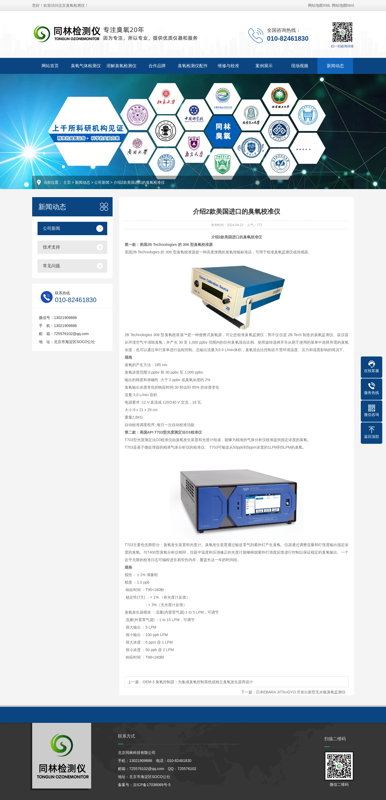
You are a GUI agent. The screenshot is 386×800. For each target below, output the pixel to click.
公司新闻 (101, 182)
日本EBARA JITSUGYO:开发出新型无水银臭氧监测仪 (301, 692)
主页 (67, 182)
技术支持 (51, 247)
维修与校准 (228, 65)
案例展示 (264, 65)
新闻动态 (335, 65)
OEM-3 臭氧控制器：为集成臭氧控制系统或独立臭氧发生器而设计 (198, 682)
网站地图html (343, 5)
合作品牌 (157, 65)
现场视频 (299, 65)
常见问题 (51, 266)
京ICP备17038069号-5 (151, 785)
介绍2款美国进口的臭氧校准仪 (139, 182)
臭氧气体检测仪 (86, 65)
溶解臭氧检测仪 (121, 65)
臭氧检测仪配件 (193, 65)
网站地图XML (319, 5)
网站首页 (50, 65)
